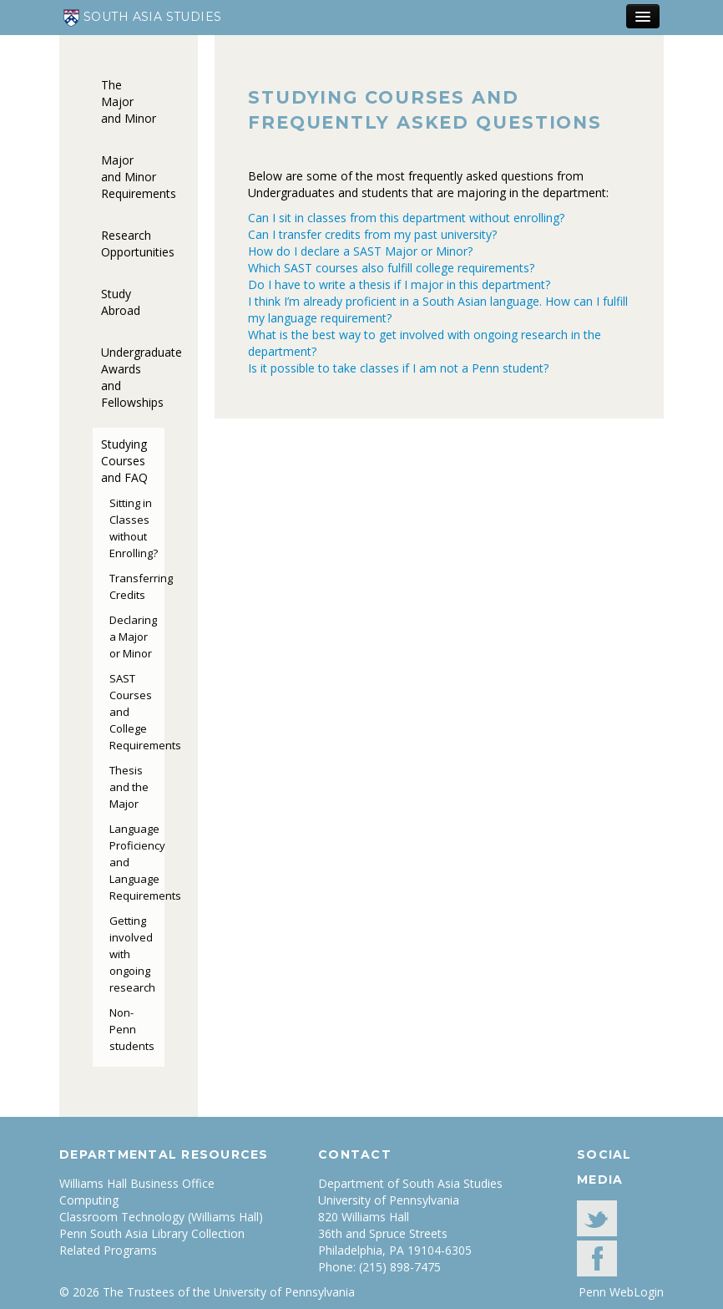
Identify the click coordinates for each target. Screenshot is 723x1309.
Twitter (597, 1218)
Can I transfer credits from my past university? (372, 234)
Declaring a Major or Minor (133, 636)
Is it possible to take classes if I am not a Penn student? (398, 368)
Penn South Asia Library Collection (152, 1233)
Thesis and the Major (129, 787)
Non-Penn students (131, 1029)
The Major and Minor (128, 101)
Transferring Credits (136, 586)
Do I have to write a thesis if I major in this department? (399, 284)
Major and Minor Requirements (132, 176)
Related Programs (108, 1250)
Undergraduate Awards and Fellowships (132, 377)
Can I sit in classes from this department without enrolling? (406, 218)
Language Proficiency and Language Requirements (136, 862)
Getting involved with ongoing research (132, 954)
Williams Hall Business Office (137, 1183)
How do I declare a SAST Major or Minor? (360, 251)
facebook (597, 1258)
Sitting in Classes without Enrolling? (133, 528)
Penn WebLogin (621, 1292)
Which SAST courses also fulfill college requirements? (391, 268)
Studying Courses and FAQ (124, 460)
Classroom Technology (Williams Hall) (161, 1217)
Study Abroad (120, 302)
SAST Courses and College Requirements (136, 712)
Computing (89, 1200)
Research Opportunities (132, 243)
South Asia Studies (142, 18)
